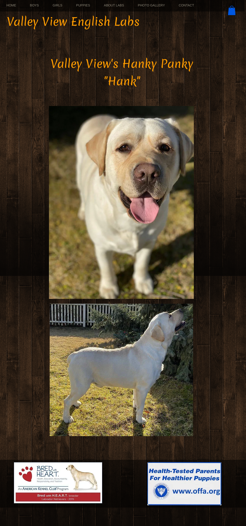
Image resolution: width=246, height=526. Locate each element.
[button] (232, 10)
